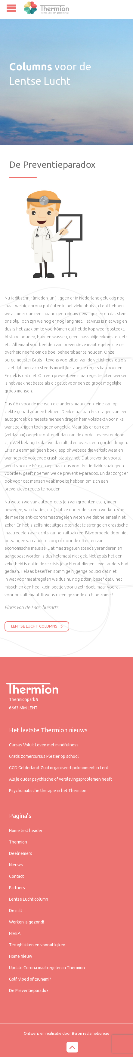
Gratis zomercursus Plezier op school (44, 756)
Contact (16, 876)
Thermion (18, 842)
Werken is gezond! (26, 922)
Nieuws (16, 864)
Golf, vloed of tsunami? (30, 979)
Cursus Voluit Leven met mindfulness (44, 744)
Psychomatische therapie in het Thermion (47, 790)
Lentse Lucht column (28, 899)
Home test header (25, 830)
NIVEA (14, 933)
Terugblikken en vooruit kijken (37, 944)
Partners (17, 887)
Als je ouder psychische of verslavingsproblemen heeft (60, 779)
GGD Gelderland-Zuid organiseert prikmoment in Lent (58, 767)
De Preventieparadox (28, 990)
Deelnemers (20, 853)
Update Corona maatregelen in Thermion (47, 967)
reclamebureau (96, 1033)
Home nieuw (20, 956)
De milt (15, 910)
